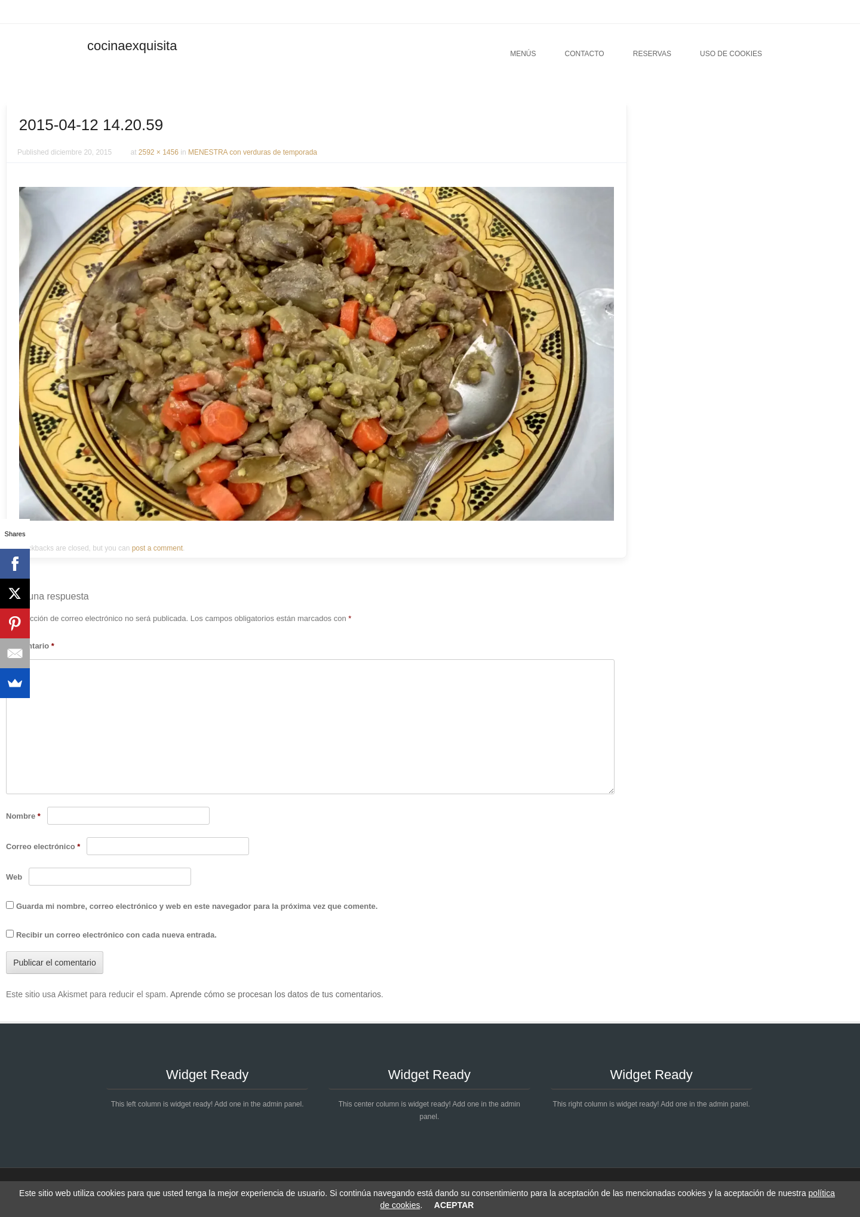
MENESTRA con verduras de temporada (252, 152)
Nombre (23, 816)
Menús (523, 54)
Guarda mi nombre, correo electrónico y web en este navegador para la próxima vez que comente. (196, 906)
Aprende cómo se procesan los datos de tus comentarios (275, 994)
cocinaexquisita (132, 45)
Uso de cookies (731, 54)
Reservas (652, 54)
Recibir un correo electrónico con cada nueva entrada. (116, 934)
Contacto (584, 54)
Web (14, 876)
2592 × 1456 (159, 152)
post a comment (157, 548)
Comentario (30, 645)
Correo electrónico (43, 846)
